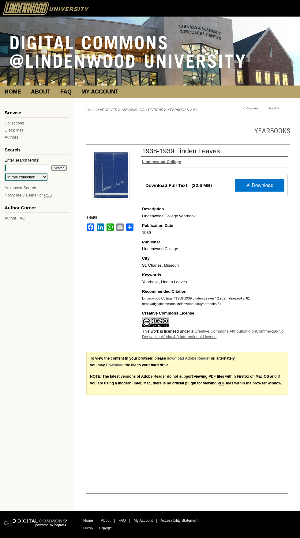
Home (90, 110)
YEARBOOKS (178, 110)
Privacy (88, 528)
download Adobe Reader (188, 358)
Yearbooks (272, 131)
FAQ (122, 520)
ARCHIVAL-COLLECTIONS (142, 110)
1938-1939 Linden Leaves (181, 151)
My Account (143, 520)
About (106, 520)
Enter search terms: (22, 160)
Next (272, 108)
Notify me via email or (28, 195)
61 (195, 110)
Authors (11, 137)
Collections (14, 123)
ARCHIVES (108, 110)
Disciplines (14, 130)
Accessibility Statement (179, 520)
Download (260, 185)
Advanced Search (20, 187)
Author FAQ (15, 218)
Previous (252, 108)
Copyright (105, 528)
